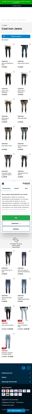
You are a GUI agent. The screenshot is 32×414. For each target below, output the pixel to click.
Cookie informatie (8, 405)
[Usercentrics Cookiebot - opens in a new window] (23, 184)
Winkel (16, 377)
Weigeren (16, 229)
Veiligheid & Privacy (8, 402)
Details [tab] (16, 188)
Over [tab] (26, 188)
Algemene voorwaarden (10, 400)
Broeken (8, 20)
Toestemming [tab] (6, 188)
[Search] (16, 15)
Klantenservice (16, 373)
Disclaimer (19, 402)
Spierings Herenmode (16, 382)
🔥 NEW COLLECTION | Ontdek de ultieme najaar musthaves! (16, 2)
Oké (16, 217)
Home (3, 20)
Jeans (14, 20)
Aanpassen (16, 223)
